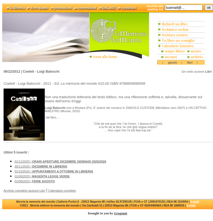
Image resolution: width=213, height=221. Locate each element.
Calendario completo (62, 190)
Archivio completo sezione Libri (24, 190)
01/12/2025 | (60, 161)
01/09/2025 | (42, 176)
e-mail (194, 201)
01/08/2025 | (35, 181)
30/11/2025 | (41, 166)
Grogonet (120, 213)
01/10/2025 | (54, 171)
